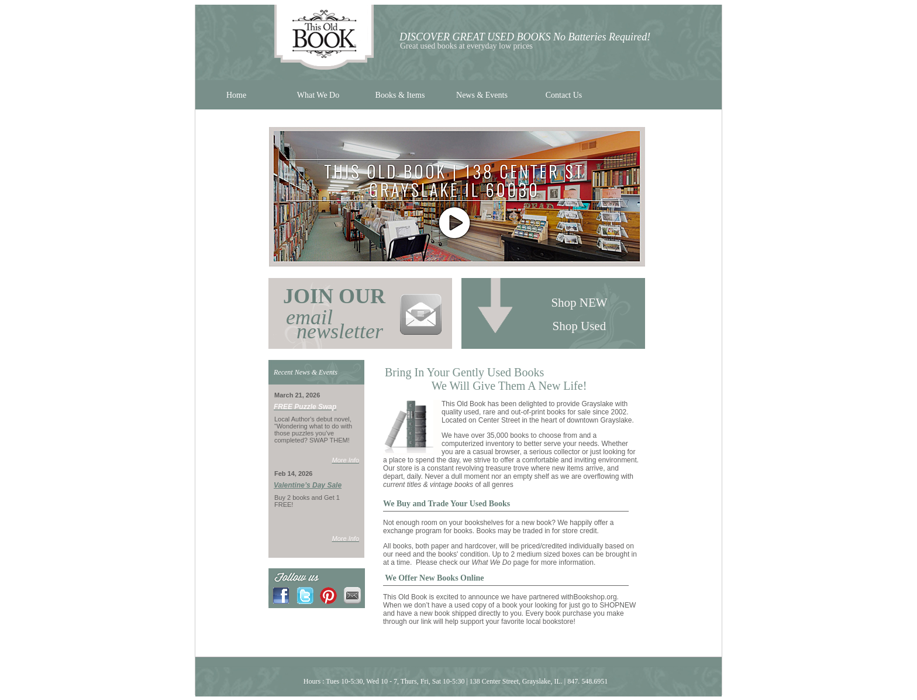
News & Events (482, 95)
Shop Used (581, 326)
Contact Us (564, 95)
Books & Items (400, 95)
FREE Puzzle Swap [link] (305, 407)
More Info (345, 460)
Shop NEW (580, 303)
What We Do (318, 95)
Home (236, 95)
